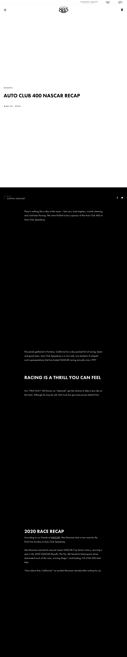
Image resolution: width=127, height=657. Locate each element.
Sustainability (63, 613)
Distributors (63, 630)
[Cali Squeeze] (120, 2)
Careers (63, 604)
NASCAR (55, 299)
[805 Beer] (108, 2)
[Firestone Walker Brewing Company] (89, 2)
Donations (63, 622)
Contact (63, 596)
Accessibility (63, 639)
